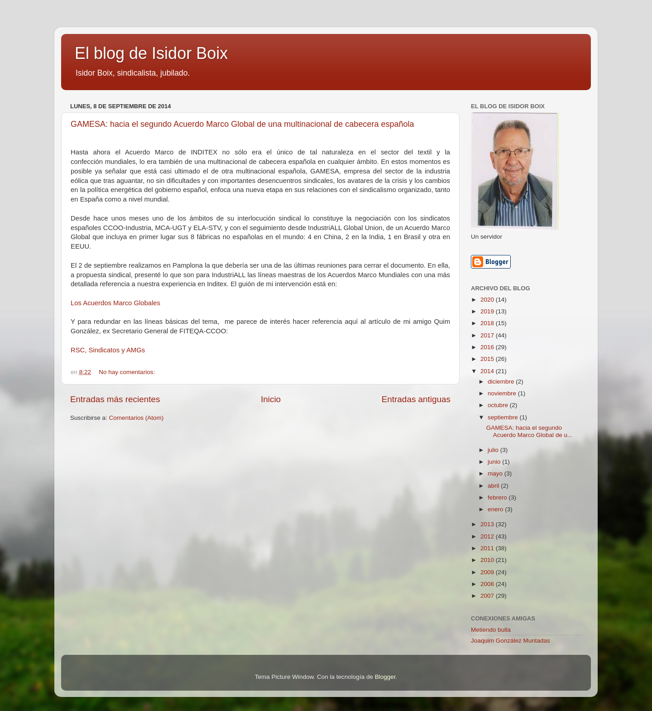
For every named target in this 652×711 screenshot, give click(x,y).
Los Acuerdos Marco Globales (115, 303)
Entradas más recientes (115, 399)
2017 (488, 335)
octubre (499, 405)
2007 (488, 595)
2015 (488, 359)
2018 (488, 323)
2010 (488, 560)
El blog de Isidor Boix (151, 53)
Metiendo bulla (491, 629)
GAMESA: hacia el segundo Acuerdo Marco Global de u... (529, 431)
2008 (488, 584)
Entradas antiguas (416, 399)
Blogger (385, 676)
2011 (488, 548)
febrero (498, 497)
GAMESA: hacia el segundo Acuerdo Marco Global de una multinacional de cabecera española (242, 124)
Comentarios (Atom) (136, 417)
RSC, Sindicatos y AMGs (108, 350)
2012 (488, 536)
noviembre (503, 393)
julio (494, 450)
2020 (488, 299)
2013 (488, 524)
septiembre (504, 417)
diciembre (502, 381)
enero (496, 509)
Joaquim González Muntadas (510, 640)
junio (495, 461)
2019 (488, 311)
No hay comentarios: (128, 372)
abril (494, 485)
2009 (488, 572)
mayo (496, 473)
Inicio (271, 399)
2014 (488, 371)
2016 (488, 347)
